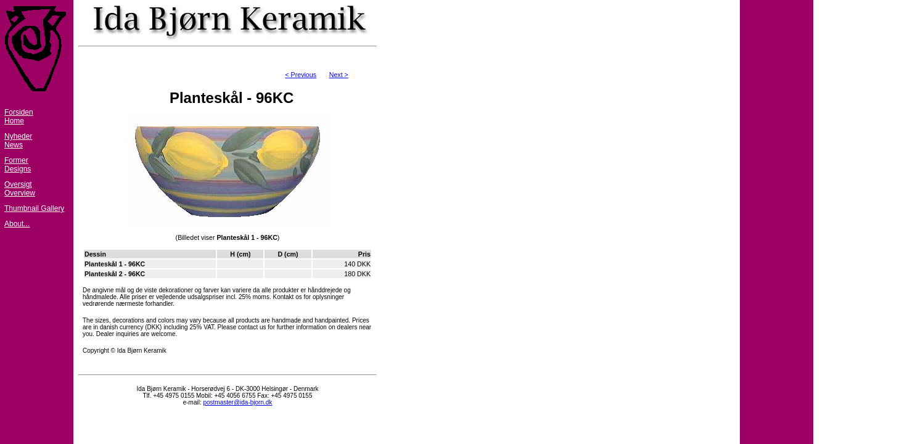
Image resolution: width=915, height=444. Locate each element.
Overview (19, 193)
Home (14, 121)
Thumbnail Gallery (34, 208)
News (13, 145)
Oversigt (18, 184)
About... (17, 224)
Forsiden (18, 112)
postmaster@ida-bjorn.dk (237, 402)
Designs (17, 169)
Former (16, 160)
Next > (338, 74)
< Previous (300, 74)
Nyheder (18, 136)
